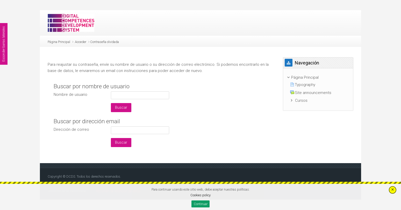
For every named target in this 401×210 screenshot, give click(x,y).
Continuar (200, 204)
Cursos (301, 100)
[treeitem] (318, 77)
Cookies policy (200, 195)
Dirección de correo (71, 129)
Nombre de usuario (70, 94)
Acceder (80, 42)
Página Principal (59, 42)
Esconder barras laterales (3, 44)
